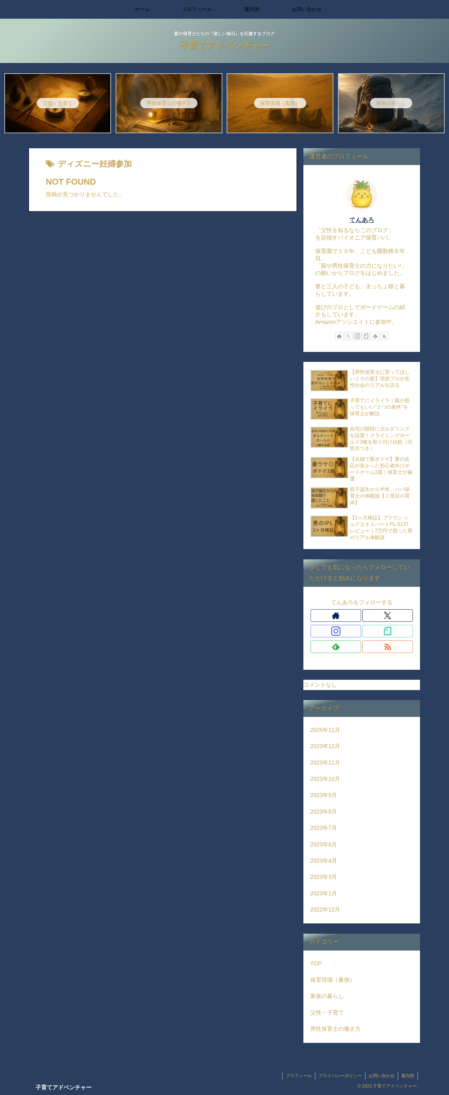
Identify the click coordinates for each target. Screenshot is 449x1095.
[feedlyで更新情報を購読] (375, 336)
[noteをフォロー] (366, 336)
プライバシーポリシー (340, 1075)
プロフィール (299, 1075)
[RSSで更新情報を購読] (384, 336)
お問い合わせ (382, 1075)
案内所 (407, 1075)
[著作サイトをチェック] (339, 336)
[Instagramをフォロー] (357, 336)
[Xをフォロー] (348, 336)
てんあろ (361, 220)
